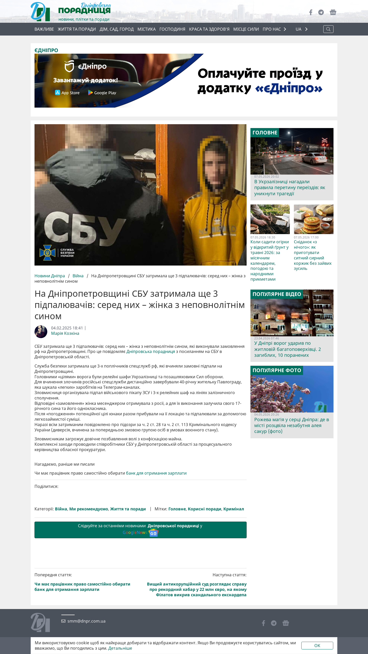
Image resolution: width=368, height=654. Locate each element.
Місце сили (246, 29)
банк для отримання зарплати (156, 559)
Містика (146, 29)
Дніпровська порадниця (150, 351)
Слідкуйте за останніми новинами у (141, 616)
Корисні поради (204, 595)
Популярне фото (276, 370)
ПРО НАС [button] (272, 29)
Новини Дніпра (50, 276)
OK (317, 645)
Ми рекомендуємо (88, 595)
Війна (78, 276)
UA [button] (299, 29)
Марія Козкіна (65, 333)
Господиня (172, 29)
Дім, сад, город (117, 29)
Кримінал (233, 595)
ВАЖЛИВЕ (44, 29)
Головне (177, 595)
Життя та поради (77, 29)
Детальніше (120, 648)
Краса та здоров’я (209, 29)
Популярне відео (276, 294)
